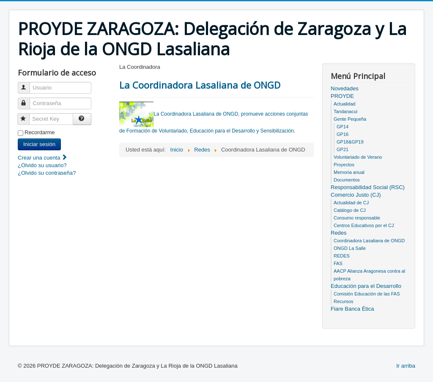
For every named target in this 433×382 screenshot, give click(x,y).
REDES (342, 255)
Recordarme (40, 132)
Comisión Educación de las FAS (367, 293)
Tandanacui (345, 111)
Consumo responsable (357, 217)
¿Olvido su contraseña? (47, 173)
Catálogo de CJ (350, 210)
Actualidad (344, 103)
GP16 (342, 134)
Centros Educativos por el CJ (364, 225)
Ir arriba (405, 366)
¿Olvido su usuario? (42, 165)
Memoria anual (349, 172)
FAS (338, 263)
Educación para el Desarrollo (366, 286)
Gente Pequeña (350, 119)
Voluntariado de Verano (358, 157)
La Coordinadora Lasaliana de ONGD (199, 85)
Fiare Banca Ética (352, 309)
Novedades (345, 88)
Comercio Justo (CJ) (356, 195)
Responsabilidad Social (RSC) (368, 187)
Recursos (343, 301)
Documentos (347, 179)
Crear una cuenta (43, 157)
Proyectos (344, 164)
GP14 (342, 126)
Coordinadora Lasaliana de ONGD (369, 240)
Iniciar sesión (39, 144)
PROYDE (342, 96)
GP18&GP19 (350, 141)
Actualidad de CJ (351, 202)
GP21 (342, 149)
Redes (339, 233)
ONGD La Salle (350, 248)
